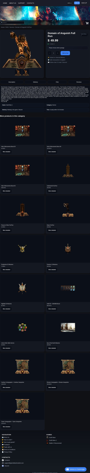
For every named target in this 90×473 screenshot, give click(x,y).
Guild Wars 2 (51, 440)
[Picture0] (18, 72)
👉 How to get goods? (8, 442)
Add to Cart (65, 53)
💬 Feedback (6, 444)
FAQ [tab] (57, 82)
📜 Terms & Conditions (8, 449)
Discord (5, 466)
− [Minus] (49, 53)
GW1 (7, 27)
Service (12, 27)
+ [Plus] (57, 53)
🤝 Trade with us (7, 447)
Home (2, 27)
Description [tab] (12, 82)
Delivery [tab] (35, 82)
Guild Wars (51, 437)
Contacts (6, 460)
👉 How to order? (7, 440)
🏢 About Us (5, 437)
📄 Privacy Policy (7, 452)
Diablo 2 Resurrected (54, 443)
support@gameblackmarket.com (13, 463)
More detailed (6, 151)
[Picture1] (25, 72)
